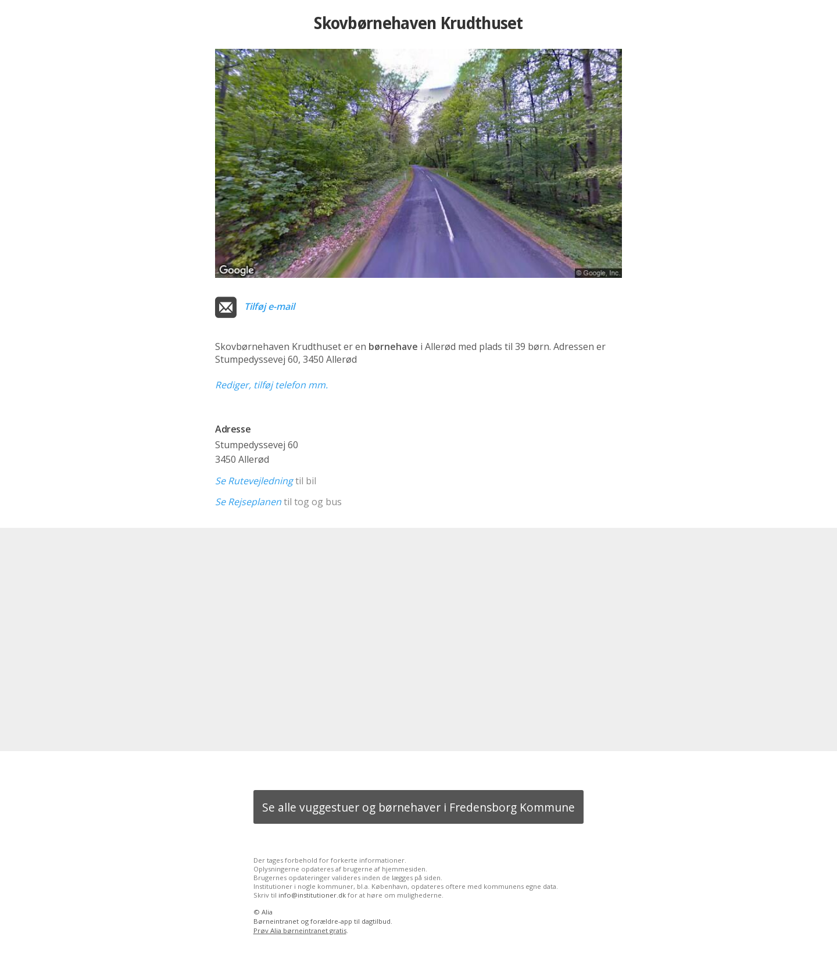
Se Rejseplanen (248, 501)
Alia (267, 911)
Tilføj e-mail (269, 306)
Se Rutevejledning (254, 480)
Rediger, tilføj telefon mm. (271, 384)
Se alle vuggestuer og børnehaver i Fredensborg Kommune (418, 807)
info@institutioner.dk (312, 895)
